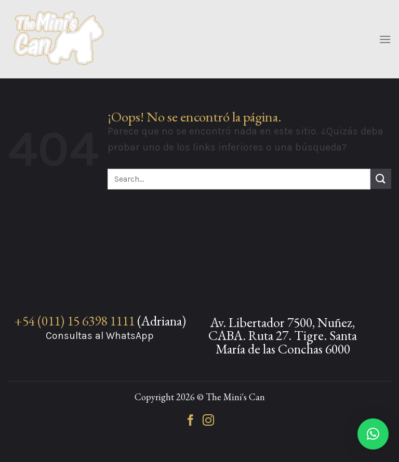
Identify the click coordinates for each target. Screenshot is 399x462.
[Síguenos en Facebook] (190, 421)
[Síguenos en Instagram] (208, 421)
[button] (373, 434)
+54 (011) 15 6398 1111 (74, 321)
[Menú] (385, 39)
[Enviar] (380, 179)
